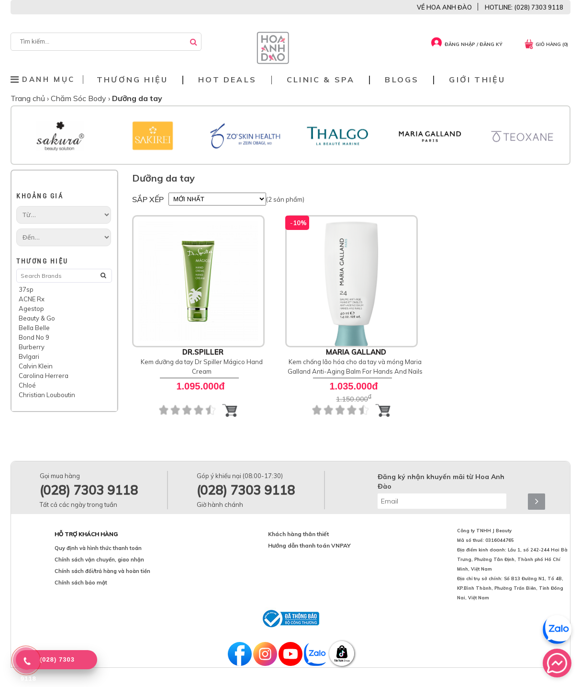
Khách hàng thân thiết (298, 534)
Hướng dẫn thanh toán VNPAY (309, 545)
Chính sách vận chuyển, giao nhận (99, 559)
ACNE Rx (32, 299)
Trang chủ (29, 98)
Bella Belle (34, 328)
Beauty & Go (37, 318)
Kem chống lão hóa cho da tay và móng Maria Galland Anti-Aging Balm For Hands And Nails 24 (355, 371)
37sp (26, 289)
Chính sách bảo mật (81, 582)
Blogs (402, 79)
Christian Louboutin (47, 395)
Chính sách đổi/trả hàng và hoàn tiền (102, 571)
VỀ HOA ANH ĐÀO (444, 7)
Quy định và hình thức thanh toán (98, 548)
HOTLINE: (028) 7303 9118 (524, 7)
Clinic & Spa (321, 79)
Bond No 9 (34, 337)
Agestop (31, 308)
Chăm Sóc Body (79, 98)
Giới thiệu (477, 79)
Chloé (27, 385)
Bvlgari (29, 356)
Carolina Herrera (43, 375)
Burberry (32, 347)
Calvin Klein (36, 366)
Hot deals (227, 79)
